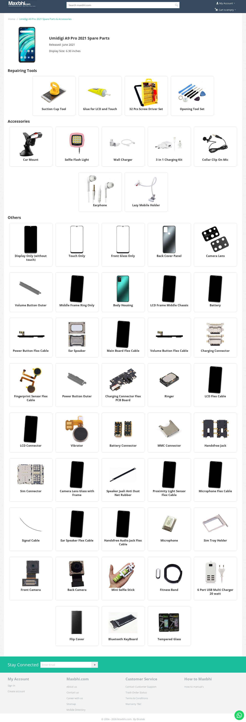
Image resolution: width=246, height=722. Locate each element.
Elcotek (141, 719)
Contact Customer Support (140, 686)
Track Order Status (136, 692)
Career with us (74, 698)
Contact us (72, 692)
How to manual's (194, 686)
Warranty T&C (133, 704)
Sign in (11, 685)
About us (71, 686)
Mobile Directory (76, 709)
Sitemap (71, 704)
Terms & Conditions (136, 698)
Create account (16, 691)
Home (11, 19)
